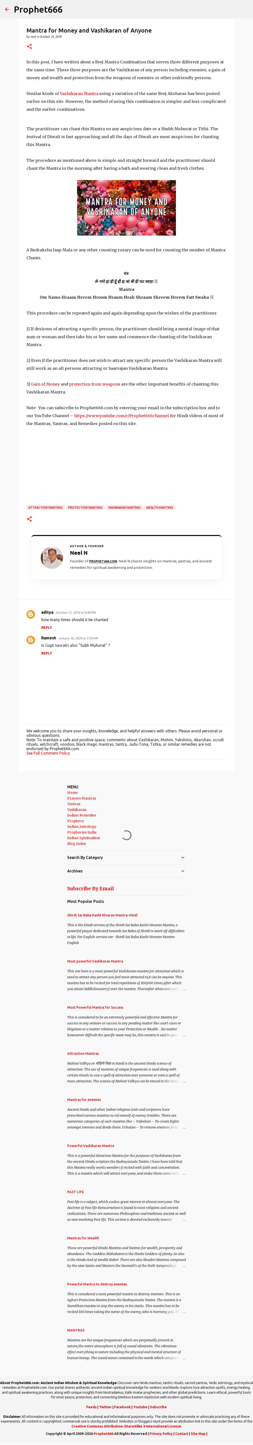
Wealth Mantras (159, 507)
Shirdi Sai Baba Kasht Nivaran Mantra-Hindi (102, 915)
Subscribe (158, 1407)
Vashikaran (76, 809)
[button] (29, 46)
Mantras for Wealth (83, 1238)
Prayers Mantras (81, 798)
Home (72, 792)
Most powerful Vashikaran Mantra (95, 961)
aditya (47, 612)
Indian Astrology (81, 826)
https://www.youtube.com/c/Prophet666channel (121, 415)
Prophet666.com (103, 561)
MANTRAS (75, 1330)
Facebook (122, 1407)
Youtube (140, 1407)
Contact (181, 1434)
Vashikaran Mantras (124, 507)
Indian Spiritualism (83, 838)
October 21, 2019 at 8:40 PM (75, 612)
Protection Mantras (85, 507)
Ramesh (48, 638)
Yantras (73, 804)
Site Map (198, 1434)
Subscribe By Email (90, 888)
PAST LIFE (75, 1192)
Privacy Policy (161, 1434)
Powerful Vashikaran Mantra (90, 1146)
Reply (46, 628)
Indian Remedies (81, 815)
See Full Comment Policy (48, 753)
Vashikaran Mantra (79, 93)
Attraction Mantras (45, 507)
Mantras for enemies (84, 1100)
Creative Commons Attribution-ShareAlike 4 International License (126, 1426)
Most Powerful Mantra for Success (95, 1007)
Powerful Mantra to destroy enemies (97, 1284)
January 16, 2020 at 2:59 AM (78, 638)
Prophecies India (81, 832)
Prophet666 (38, 9)
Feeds (91, 1407)
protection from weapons (94, 384)
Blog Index (76, 843)
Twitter (105, 1407)
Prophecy (75, 821)
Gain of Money (45, 384)
